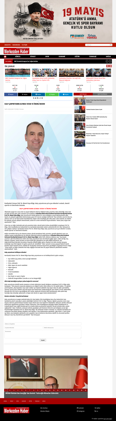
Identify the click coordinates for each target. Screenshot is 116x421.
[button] (107, 61)
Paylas (11, 94)
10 (42, 390)
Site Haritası (44, 408)
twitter (97, 408)
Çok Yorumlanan (102, 94)
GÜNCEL (17, 57)
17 (69, 390)
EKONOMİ (62, 57)
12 (49, 390)
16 (65, 390)
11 (45, 390)
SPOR (47, 57)
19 (77, 390)
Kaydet (43, 340)
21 (85, 390)
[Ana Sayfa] (5, 56)
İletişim (24, 45)
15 (61, 390)
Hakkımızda (16, 45)
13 (53, 390)
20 (81, 390)
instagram (80, 411)
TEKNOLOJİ (92, 57)
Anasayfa (8, 45)
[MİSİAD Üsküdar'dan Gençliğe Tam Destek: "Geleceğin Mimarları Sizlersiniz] (46, 378)
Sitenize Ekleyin (44, 411)
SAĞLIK (108, 57)
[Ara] (111, 45)
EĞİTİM (77, 57)
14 (57, 390)
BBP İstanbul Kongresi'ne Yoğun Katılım (26, 61)
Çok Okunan (83, 94)
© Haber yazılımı (102, 419)
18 (73, 390)
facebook (80, 408)
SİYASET (33, 57)
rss (96, 411)
